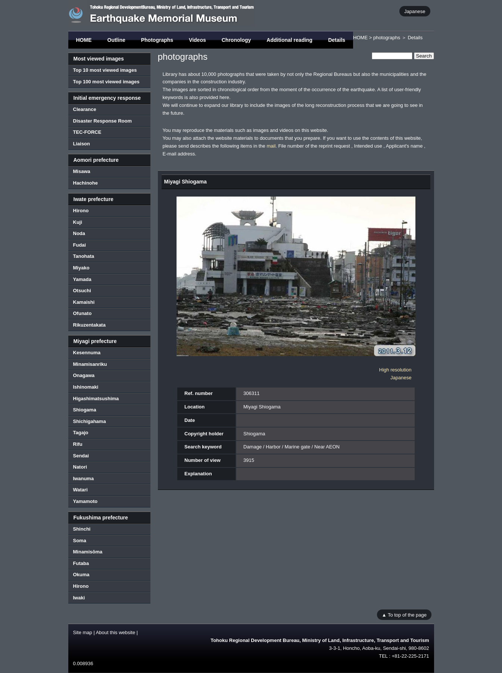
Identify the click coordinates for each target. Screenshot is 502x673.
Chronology (236, 40)
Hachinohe (85, 183)
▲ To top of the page (404, 614)
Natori (80, 467)
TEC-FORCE (87, 132)
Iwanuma (83, 478)
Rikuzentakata (89, 325)
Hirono (81, 210)
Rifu (77, 444)
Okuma (81, 574)
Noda (79, 233)
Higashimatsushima (96, 398)
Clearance (84, 109)
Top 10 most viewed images (105, 70)
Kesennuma (87, 352)
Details (336, 40)
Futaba (81, 563)
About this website (115, 632)
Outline (116, 40)
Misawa (81, 171)
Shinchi (82, 529)
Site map (82, 632)
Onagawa (84, 375)
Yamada (82, 279)
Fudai (79, 245)
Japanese (414, 11)
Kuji (77, 222)
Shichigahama (89, 421)
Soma (79, 540)
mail (270, 146)
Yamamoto (85, 501)
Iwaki (79, 598)
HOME (84, 40)
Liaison (81, 143)
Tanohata (83, 256)
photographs (386, 37)
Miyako (81, 268)
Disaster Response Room (102, 121)
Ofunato (82, 313)
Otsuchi (82, 290)
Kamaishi (84, 302)
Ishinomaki (86, 387)
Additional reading (289, 40)
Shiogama (84, 410)
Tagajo (80, 432)
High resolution (395, 370)
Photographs (157, 40)
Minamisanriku (90, 364)
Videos (197, 40)
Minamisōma (88, 552)
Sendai (81, 456)
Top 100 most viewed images (106, 81)
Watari (80, 490)
